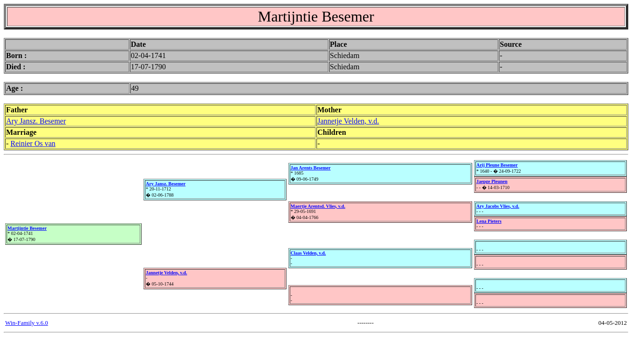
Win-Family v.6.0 (26, 322)
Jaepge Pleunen (491, 181)
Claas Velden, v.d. (308, 253)
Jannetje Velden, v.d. (348, 121)
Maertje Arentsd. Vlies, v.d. (318, 206)
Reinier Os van (32, 143)
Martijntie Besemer (27, 228)
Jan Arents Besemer (311, 167)
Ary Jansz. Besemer (36, 121)
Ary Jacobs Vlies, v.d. (497, 206)
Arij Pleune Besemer (497, 165)
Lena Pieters (489, 221)
